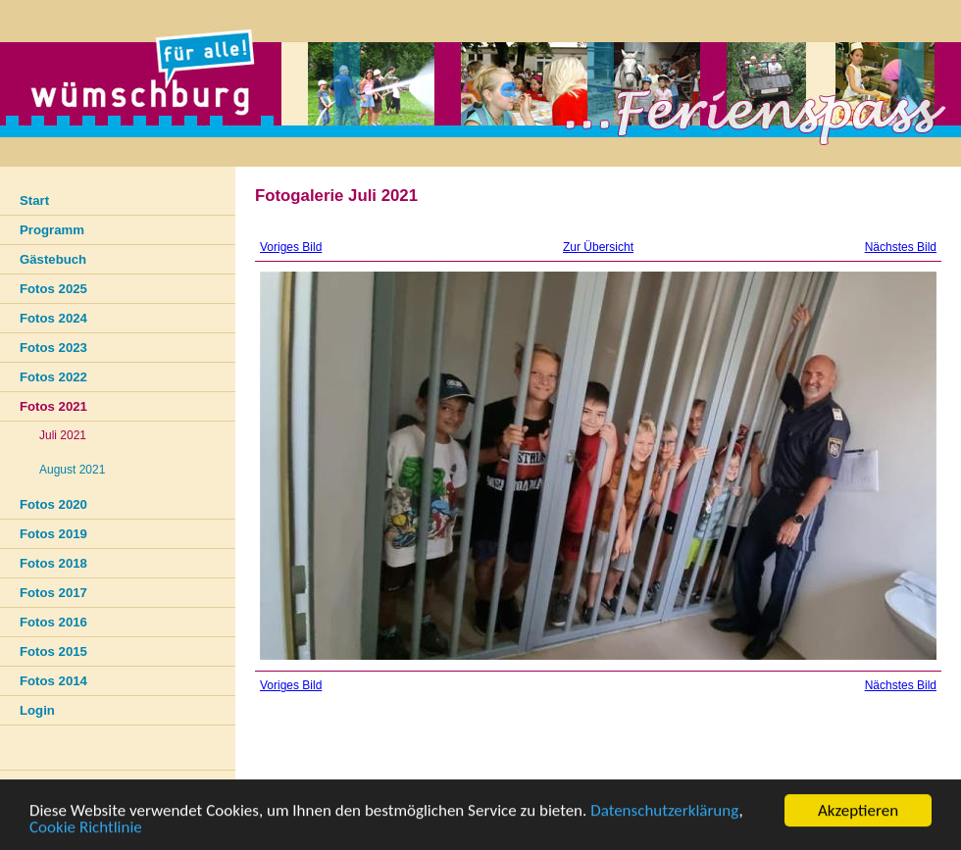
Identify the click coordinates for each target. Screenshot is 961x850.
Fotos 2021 (53, 406)
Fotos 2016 (53, 622)
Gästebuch (53, 259)
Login (37, 710)
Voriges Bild (291, 247)
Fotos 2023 (53, 347)
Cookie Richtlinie (85, 828)
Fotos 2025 (53, 288)
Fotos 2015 (53, 651)
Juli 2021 (62, 435)
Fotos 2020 (53, 504)
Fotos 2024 (53, 318)
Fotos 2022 (53, 377)
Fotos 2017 (53, 592)
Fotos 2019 (53, 533)
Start (34, 200)
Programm (52, 230)
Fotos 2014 (53, 681)
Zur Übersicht (598, 247)
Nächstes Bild (900, 247)
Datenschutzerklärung (664, 811)
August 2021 (72, 469)
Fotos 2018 (53, 563)
